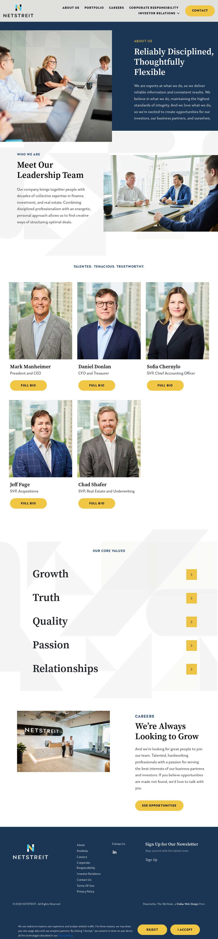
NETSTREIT (29, 904)
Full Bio (28, 385)
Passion (115, 644)
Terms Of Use (85, 886)
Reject (152, 930)
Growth (115, 573)
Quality (115, 621)
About (81, 845)
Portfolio (94, 8)
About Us (70, 8)
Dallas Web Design (187, 904)
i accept (185, 930)
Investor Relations (156, 13)
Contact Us (84, 880)
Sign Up (152, 860)
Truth (115, 597)
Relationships (115, 668)
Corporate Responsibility (154, 8)
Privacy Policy (85, 891)
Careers (116, 8)
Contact (200, 10)
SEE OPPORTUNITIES (159, 805)
